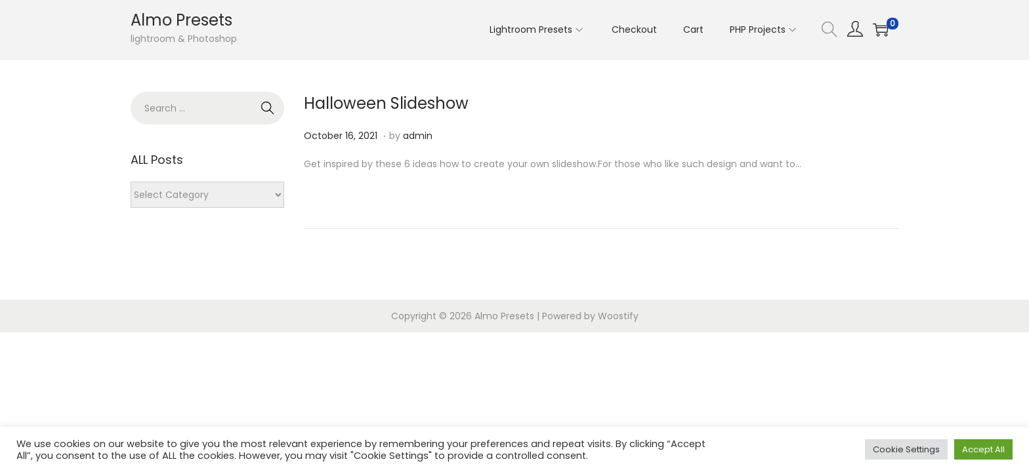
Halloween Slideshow (386, 103)
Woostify (618, 316)
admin (417, 135)
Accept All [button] (983, 449)
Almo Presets (181, 20)
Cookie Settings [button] (906, 449)
